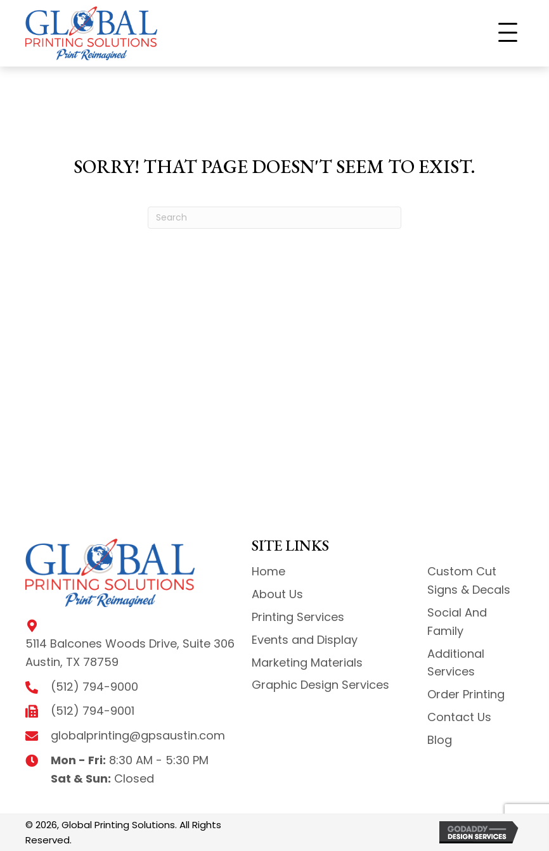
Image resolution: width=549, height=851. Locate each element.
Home (268, 571)
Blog (439, 740)
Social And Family (457, 622)
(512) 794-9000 (94, 686)
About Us (277, 594)
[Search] (274, 218)
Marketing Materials (307, 662)
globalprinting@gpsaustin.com (138, 735)
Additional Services (455, 663)
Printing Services (298, 617)
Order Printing (466, 694)
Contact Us (459, 717)
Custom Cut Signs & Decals (468, 580)
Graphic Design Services (320, 685)
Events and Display (305, 640)
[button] (508, 32)
